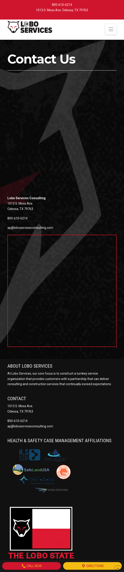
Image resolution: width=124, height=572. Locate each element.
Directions (92, 566)
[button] (111, 29)
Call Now (31, 566)
